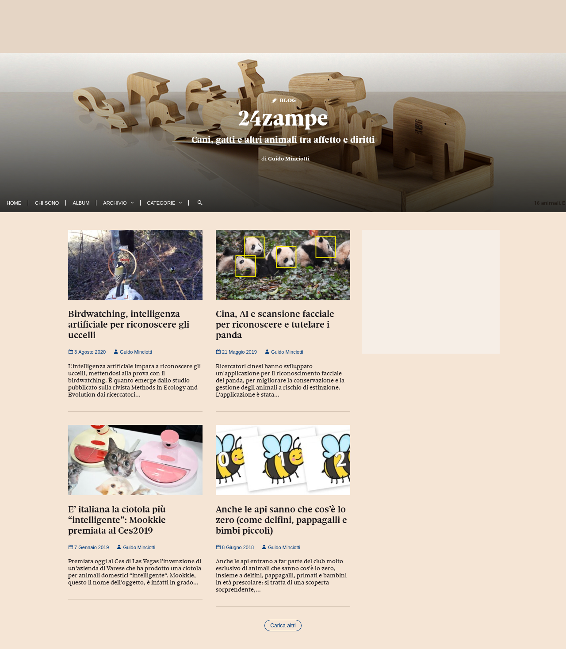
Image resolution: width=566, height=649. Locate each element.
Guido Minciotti (289, 158)
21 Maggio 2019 (236, 352)
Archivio (114, 203)
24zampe (283, 118)
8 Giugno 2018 (235, 547)
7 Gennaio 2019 (88, 547)
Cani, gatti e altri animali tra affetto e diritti (283, 139)
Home (14, 203)
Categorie (161, 203)
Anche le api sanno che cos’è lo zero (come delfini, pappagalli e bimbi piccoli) (281, 520)
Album (81, 203)
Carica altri (282, 625)
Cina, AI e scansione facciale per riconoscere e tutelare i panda (275, 324)
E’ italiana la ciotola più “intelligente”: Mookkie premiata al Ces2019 (117, 520)
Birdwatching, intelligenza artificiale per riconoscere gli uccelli (128, 324)
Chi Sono (47, 203)
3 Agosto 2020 (87, 352)
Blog (283, 99)
